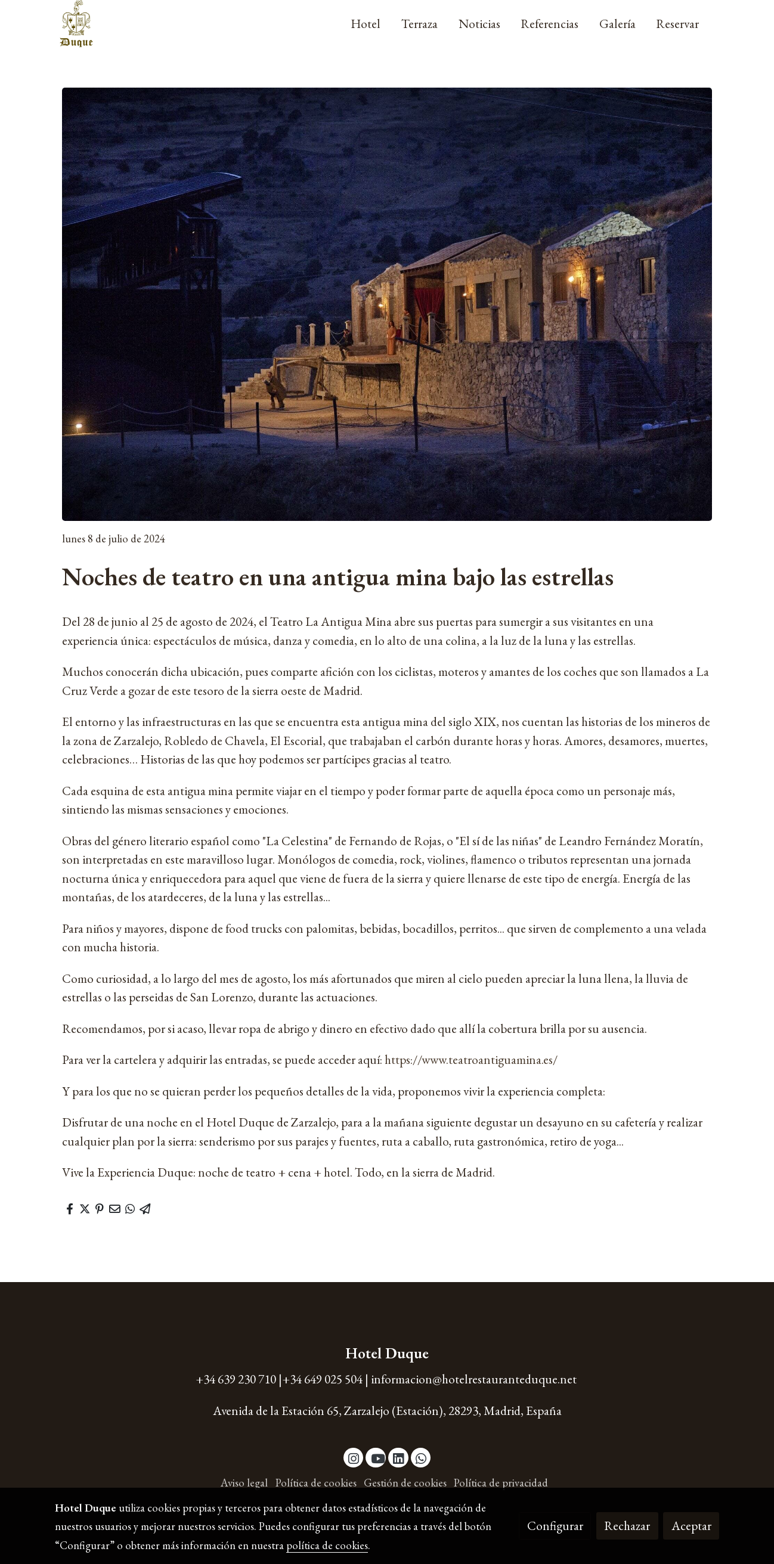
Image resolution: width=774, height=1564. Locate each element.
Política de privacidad (501, 1482)
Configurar (555, 1526)
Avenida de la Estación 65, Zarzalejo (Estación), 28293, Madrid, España (387, 1410)
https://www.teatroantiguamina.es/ (471, 1059)
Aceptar (691, 1526)
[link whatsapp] (421, 1457)
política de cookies (327, 1545)
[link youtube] (378, 1457)
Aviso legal (244, 1482)
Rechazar (627, 1526)
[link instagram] (353, 1457)
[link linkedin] (398, 1457)
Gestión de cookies (405, 1482)
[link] (76, 24)
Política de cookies (316, 1482)
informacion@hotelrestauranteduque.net (474, 1379)
